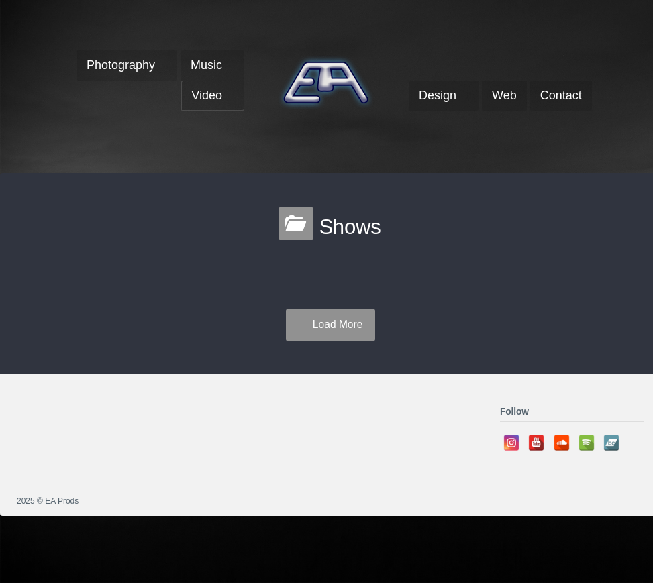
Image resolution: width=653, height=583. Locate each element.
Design (437, 95)
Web (504, 95)
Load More (338, 324)
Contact (561, 95)
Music (206, 65)
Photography (121, 65)
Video (206, 95)
